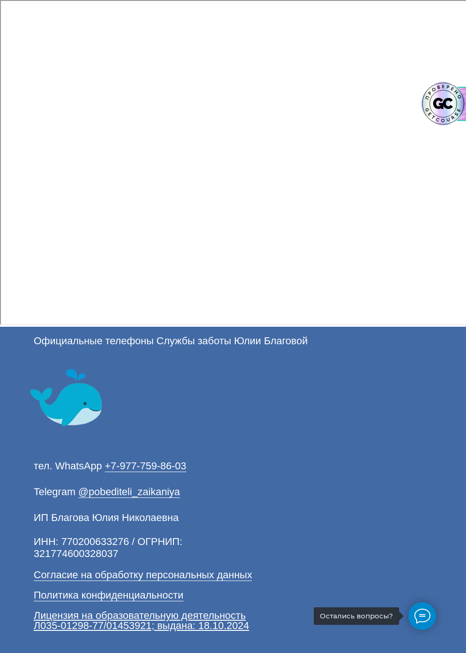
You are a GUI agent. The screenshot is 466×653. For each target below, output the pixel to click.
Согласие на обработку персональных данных (143, 575)
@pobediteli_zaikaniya (129, 491)
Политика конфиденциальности (109, 595)
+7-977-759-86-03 (145, 466)
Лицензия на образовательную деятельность (140, 615)
